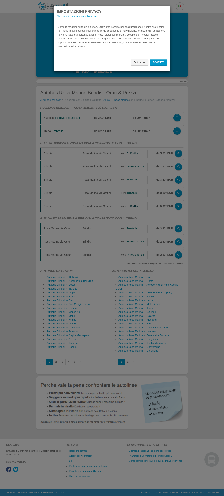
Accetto (158, 62)
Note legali (63, 16)
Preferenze (139, 62)
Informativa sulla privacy (84, 16)
